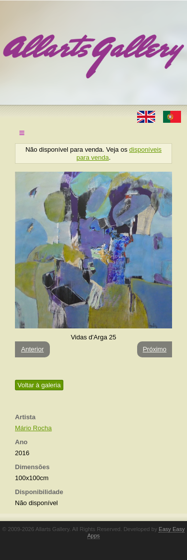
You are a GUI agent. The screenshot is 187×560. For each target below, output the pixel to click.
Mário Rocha (33, 428)
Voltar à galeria (39, 385)
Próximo (155, 349)
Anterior (32, 349)
